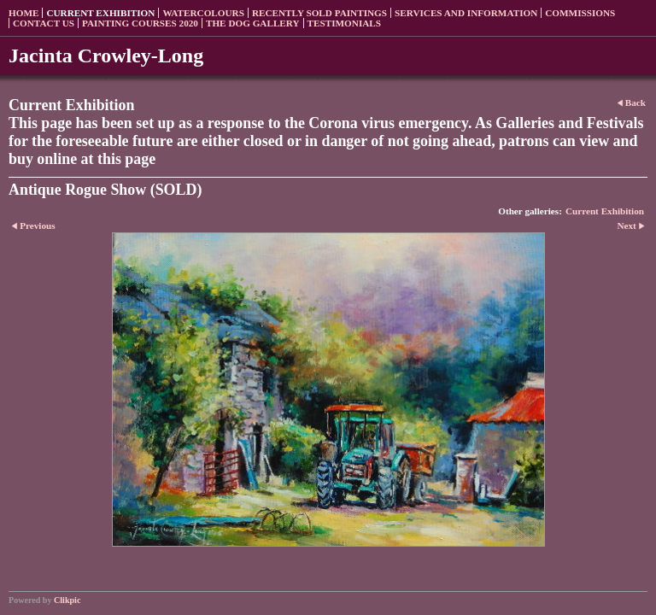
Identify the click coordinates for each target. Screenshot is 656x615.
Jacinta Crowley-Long (106, 55)
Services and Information (466, 13)
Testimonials (344, 23)
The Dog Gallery (253, 23)
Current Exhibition (100, 13)
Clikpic (67, 600)
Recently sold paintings (319, 13)
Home (23, 13)
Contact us (43, 23)
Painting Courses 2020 (140, 23)
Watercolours (203, 13)
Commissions (580, 13)
